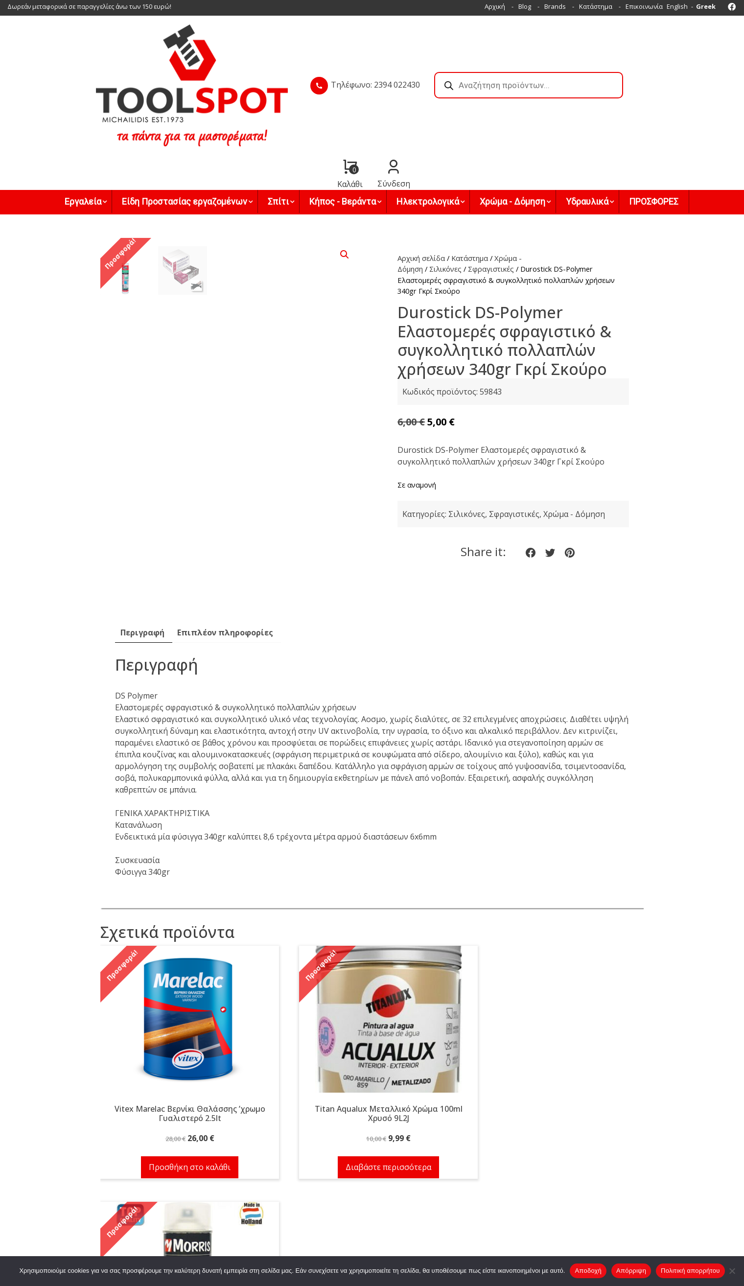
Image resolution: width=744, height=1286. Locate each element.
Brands (555, 6)
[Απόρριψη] (732, 1271)
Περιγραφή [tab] (142, 564)
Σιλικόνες (445, 200)
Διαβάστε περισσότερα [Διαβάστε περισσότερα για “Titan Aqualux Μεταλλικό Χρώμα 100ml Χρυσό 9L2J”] (372, 1098)
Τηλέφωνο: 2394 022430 (317, 68)
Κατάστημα (595, 6)
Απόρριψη (631, 1270)
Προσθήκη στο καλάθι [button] (184, 1098)
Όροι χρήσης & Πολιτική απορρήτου (433, 1217)
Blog (524, 6)
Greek (706, 6)
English (677, 6)
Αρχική (495, 6)
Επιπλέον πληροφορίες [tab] (225, 564)
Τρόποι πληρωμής (406, 1194)
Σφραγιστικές (491, 200)
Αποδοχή (588, 1270)
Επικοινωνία (644, 6)
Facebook (284, 1251)
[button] (344, 186)
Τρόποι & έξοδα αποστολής (420, 1205)
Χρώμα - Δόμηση (574, 445)
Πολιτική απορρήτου (690, 1270)
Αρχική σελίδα (421, 189)
